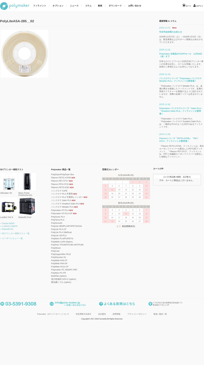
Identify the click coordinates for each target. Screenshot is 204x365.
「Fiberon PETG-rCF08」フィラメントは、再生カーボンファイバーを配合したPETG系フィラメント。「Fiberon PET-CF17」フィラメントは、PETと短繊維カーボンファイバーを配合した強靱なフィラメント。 (174, 219)
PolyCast (63, 318)
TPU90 (88, 312)
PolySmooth (64, 290)
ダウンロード (115, 5)
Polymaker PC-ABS (68, 337)
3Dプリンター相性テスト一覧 (23, 301)
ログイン (199, 6)
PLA (73, 293)
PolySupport (64, 322)
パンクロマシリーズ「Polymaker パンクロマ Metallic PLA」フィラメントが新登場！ (173, 147)
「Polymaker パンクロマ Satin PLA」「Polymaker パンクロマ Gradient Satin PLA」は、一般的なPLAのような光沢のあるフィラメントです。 (173, 190)
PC (77, 293)
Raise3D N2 (15, 296)
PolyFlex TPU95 (66, 312)
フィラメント (39, 5)
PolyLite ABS (65, 293)
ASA (87, 293)
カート (187, 5)
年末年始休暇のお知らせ (163, 99)
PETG (82, 293)
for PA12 (74, 322)
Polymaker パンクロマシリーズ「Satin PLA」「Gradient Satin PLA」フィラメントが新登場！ (173, 178)
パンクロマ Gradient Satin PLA (73, 271)
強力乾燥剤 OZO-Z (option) (71, 347)
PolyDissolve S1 (66, 325)
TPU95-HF (79, 312)
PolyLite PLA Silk (66, 300)
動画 (100, 5)
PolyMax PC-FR (66, 340)
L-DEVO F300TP (17, 294)
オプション (58, 5)
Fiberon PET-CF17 (67, 248)
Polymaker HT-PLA (67, 278)
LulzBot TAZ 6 (16, 283)
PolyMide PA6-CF (67, 328)
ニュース (74, 5)
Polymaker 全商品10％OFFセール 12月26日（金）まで (173, 122)
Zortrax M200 (16, 291)
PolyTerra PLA (65, 287)
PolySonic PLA (65, 284)
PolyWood (63, 315)
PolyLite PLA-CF (66, 297)
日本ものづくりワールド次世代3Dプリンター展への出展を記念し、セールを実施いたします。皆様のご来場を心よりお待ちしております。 (174, 132)
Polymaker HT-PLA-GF (69, 281)
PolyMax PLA (65, 306)
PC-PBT (81, 337)
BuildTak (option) (66, 343)
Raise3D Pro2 (35, 283)
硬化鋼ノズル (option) (69, 350)
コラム (88, 5)
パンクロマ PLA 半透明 (69, 261)
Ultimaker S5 (16, 259)
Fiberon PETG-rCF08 (68, 245)
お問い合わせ (134, 5)
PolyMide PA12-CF (67, 334)
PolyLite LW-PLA (66, 303)
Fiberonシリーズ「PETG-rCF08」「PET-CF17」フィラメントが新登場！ (171, 207)
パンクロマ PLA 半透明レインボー (75, 265)
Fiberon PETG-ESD (68, 255)
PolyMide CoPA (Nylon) (69, 309)
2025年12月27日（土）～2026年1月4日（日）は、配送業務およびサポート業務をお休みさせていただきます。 (173, 107)
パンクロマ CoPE (67, 258)
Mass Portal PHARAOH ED (35, 260)
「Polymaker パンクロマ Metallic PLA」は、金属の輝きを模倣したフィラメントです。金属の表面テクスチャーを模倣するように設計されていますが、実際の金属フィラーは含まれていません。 (173, 159)
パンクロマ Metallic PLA (70, 274)
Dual (77, 300)
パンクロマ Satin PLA (69, 268)
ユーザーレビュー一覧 (20, 306)
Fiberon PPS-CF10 (67, 252)
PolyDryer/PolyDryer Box (70, 242)
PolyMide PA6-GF (67, 331)
